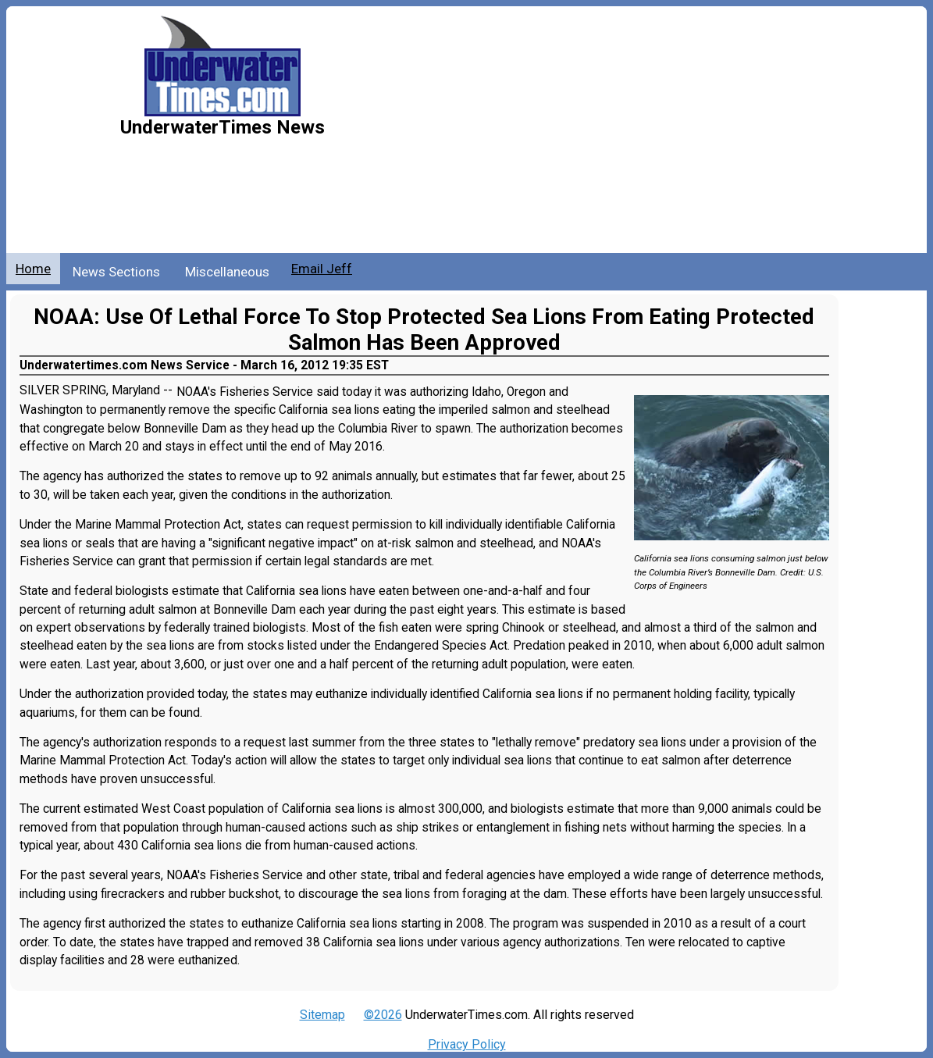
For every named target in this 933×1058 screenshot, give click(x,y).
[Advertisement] (635, 136)
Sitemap (322, 1014)
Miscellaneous (227, 272)
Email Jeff (321, 268)
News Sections (116, 272)
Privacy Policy (467, 1044)
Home (33, 268)
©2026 (383, 1014)
